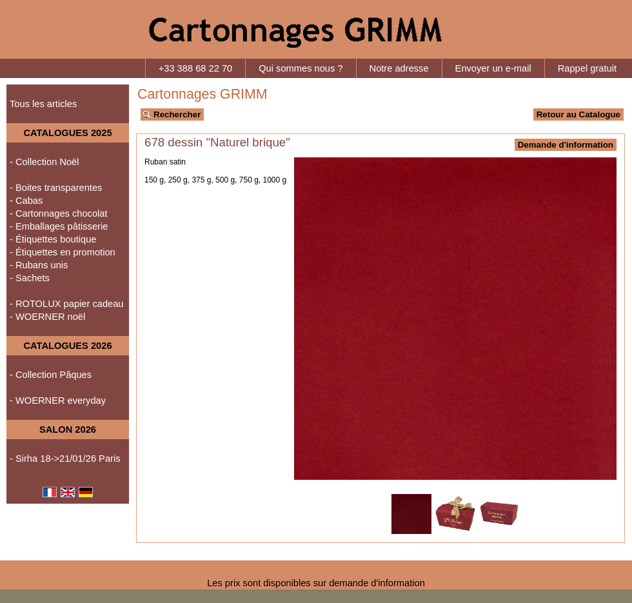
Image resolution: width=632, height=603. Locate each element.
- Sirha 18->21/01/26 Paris (65, 458)
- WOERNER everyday (58, 400)
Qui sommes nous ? (300, 68)
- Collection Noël (44, 162)
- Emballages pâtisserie (59, 226)
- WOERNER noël (47, 316)
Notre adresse (399, 68)
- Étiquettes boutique (53, 239)
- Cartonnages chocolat (59, 213)
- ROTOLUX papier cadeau (67, 304)
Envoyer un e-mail (493, 68)
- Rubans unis (39, 265)
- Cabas (26, 200)
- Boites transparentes (56, 188)
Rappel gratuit (587, 68)
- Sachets (30, 278)
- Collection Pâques (51, 375)
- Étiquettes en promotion (62, 252)
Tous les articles (43, 104)
